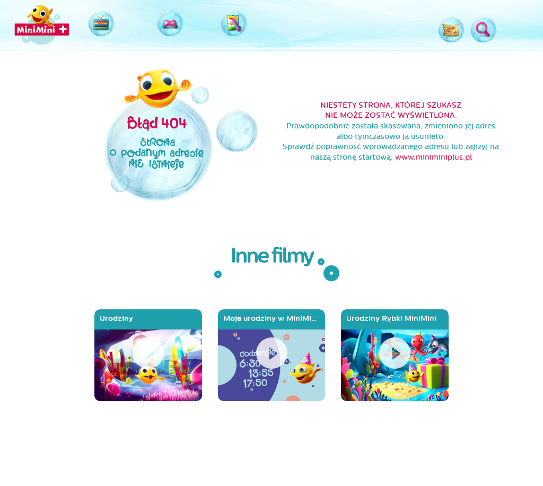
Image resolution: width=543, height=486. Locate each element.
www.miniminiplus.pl (433, 157)
